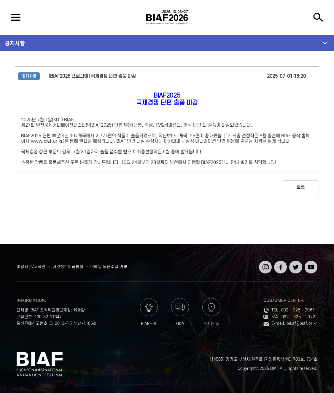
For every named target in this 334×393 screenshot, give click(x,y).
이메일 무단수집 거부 (108, 267)
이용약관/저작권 (31, 267)
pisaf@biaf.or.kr (302, 323)
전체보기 (15, 17)
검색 (318, 17)
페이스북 (280, 265)
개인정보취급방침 (68, 267)
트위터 (295, 263)
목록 (301, 187)
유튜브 (310, 263)
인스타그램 (265, 265)
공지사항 (15, 43)
